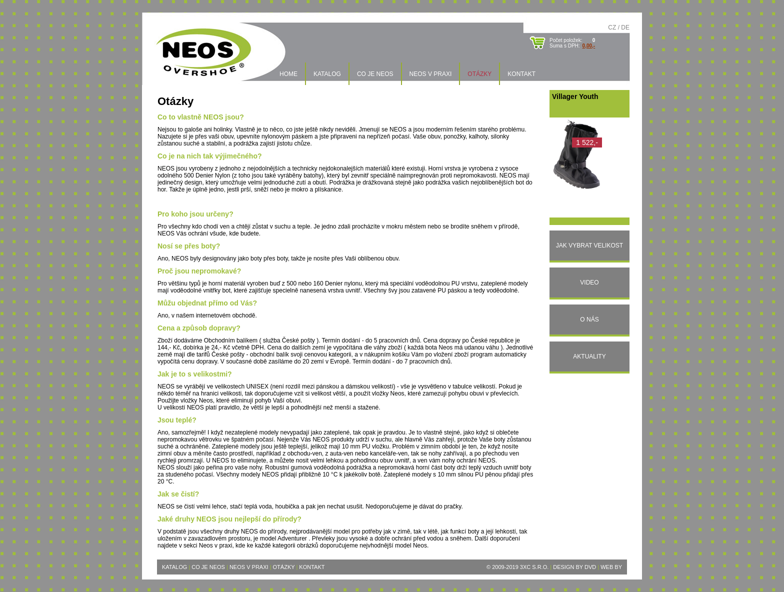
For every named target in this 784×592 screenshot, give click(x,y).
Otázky (480, 74)
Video (589, 282)
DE (625, 27)
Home (289, 74)
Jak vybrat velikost (589, 245)
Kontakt (522, 74)
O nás (589, 319)
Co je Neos (375, 74)
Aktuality (589, 356)
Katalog (327, 74)
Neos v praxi (431, 74)
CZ (612, 27)
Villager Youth (575, 96)
